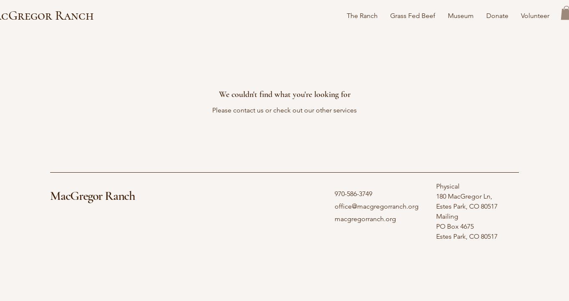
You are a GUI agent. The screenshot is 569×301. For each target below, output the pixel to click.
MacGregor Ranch (92, 196)
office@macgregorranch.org (377, 206)
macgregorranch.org (365, 219)
